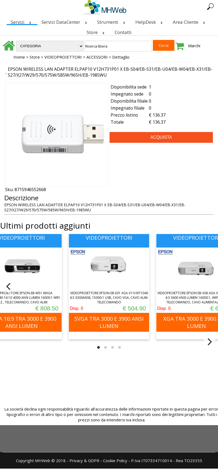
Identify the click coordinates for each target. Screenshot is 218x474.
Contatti (123, 32)
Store (97, 31)
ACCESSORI (97, 57)
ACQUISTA (161, 137)
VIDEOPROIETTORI (63, 57)
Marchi (194, 45)
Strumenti (112, 21)
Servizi (22, 21)
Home (19, 57)
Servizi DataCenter (65, 21)
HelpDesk (150, 21)
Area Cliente (190, 21)
